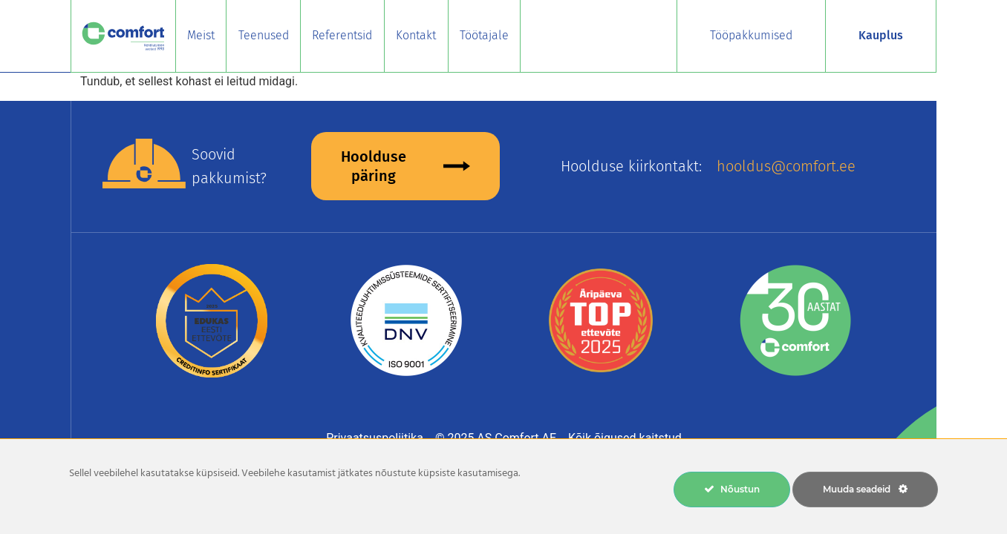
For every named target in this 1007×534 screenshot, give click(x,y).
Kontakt (416, 35)
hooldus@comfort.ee (786, 166)
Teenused (263, 35)
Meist (201, 35)
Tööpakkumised (751, 35)
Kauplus (880, 35)
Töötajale (484, 35)
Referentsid (342, 35)
